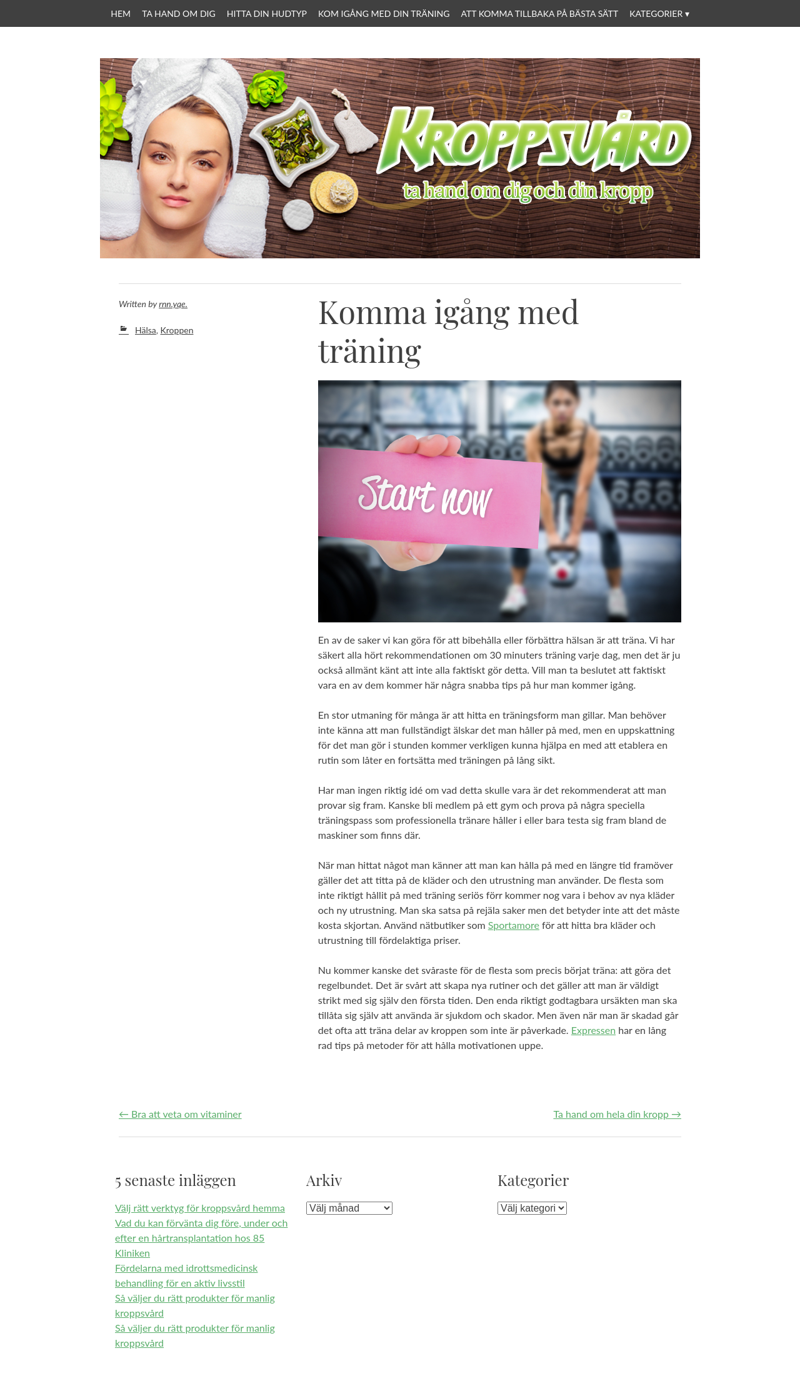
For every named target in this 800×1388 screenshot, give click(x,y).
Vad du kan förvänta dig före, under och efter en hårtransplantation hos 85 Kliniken (201, 1238)
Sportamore (513, 925)
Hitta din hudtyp (267, 13)
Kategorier (655, 13)
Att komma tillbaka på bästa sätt (539, 13)
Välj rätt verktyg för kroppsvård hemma (200, 1207)
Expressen (593, 1030)
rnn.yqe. (173, 303)
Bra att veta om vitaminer (180, 1114)
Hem (121, 13)
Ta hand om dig (179, 13)
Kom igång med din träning (383, 13)
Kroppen (177, 330)
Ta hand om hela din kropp (617, 1114)
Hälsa (145, 330)
